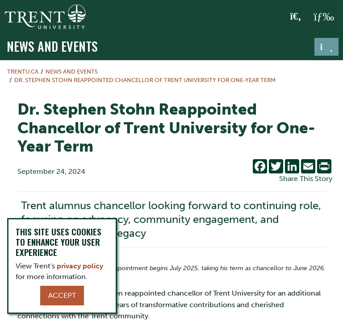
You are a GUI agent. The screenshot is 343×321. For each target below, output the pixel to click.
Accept (62, 295)
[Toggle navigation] (326, 47)
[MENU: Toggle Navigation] (324, 17)
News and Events (52, 46)
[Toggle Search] (295, 17)
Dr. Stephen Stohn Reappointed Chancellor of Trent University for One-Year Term (145, 80)
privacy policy (80, 266)
